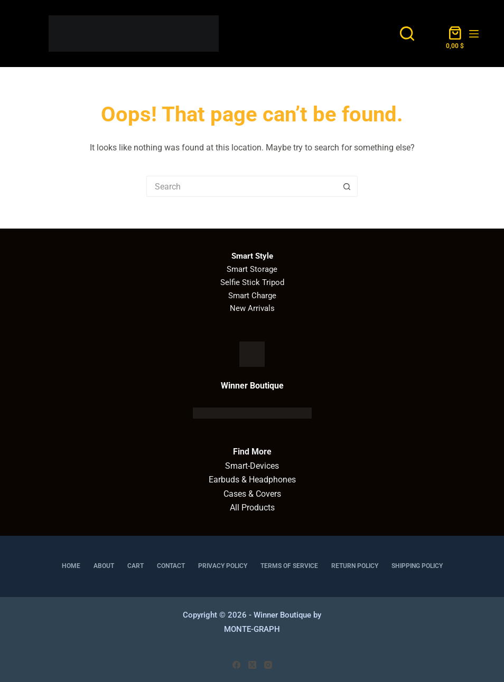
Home (71, 566)
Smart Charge (252, 295)
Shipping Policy (417, 566)
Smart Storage (252, 269)
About (104, 566)
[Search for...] (241, 186)
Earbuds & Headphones (252, 480)
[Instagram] (268, 665)
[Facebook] (236, 665)
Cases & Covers (252, 494)
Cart (135, 566)
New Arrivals (252, 308)
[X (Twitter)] (252, 665)
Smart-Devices (252, 466)
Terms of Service (289, 566)
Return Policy (354, 566)
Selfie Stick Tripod (252, 282)
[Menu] (474, 34)
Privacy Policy (222, 566)
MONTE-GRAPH (252, 629)
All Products (252, 508)
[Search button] (347, 186)
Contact (171, 566)
